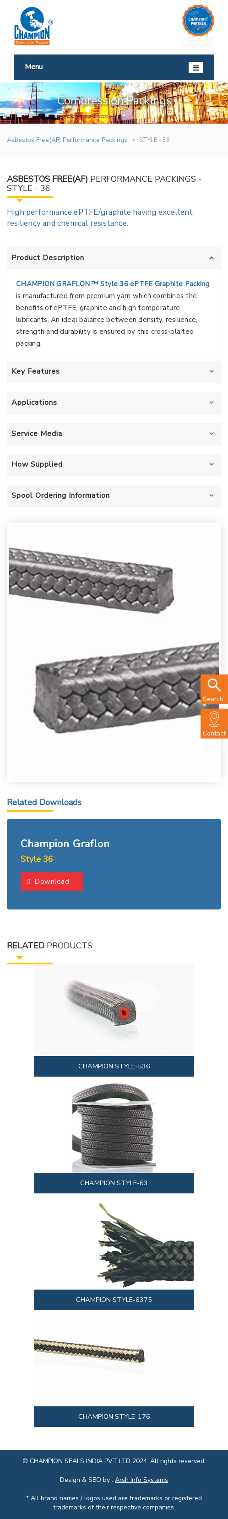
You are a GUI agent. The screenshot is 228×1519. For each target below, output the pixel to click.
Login (198, 41)
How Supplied (37, 464)
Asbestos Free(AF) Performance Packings (67, 140)
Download (48, 881)
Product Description (47, 258)
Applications (34, 402)
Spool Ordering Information (60, 495)
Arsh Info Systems (141, 1479)
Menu (114, 67)
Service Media (36, 434)
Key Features (35, 371)
